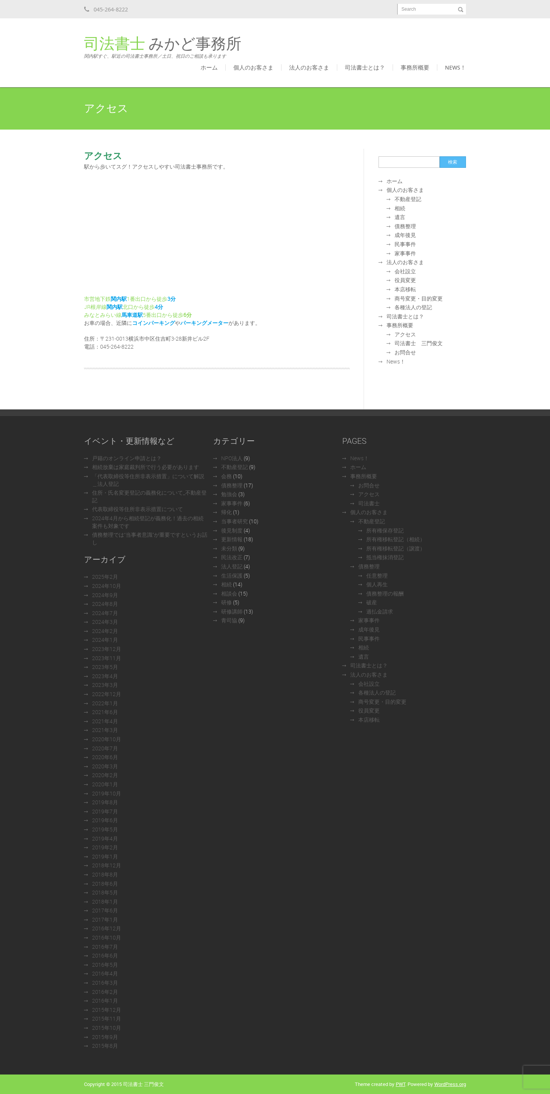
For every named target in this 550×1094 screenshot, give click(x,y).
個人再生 (377, 584)
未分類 (229, 548)
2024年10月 (106, 585)
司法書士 (369, 503)
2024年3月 (105, 621)
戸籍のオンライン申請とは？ (127, 458)
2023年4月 (105, 676)
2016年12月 (106, 928)
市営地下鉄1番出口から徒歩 (130, 298)
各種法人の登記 (413, 307)
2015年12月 (106, 1009)
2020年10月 (106, 739)
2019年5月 (105, 829)
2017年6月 (105, 910)
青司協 (229, 620)
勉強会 (229, 494)
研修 (226, 602)
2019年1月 (105, 856)
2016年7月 (105, 946)
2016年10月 (106, 937)
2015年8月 (105, 1045)
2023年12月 (106, 649)
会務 (226, 476)
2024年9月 (105, 595)
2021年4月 (105, 721)
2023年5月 (105, 666)
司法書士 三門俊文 (419, 343)
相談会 (229, 593)
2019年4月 (105, 838)
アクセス (405, 334)
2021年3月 (105, 730)
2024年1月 (105, 639)
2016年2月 (105, 991)
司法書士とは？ (365, 67)
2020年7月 (105, 748)
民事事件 (405, 244)
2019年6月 (105, 820)
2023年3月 (105, 684)
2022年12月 (106, 694)
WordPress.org (450, 1084)
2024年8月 (105, 603)
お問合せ (405, 352)
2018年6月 (105, 883)
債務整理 (405, 226)
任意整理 (377, 575)
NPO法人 (232, 458)
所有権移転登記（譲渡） (395, 548)
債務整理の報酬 (385, 593)
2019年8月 (105, 802)
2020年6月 (105, 757)
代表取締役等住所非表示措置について (137, 509)
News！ (455, 67)
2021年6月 (105, 712)
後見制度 (232, 530)
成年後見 (405, 235)
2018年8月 (105, 874)
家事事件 (405, 253)
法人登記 (232, 566)
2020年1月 (105, 784)
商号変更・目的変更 (419, 298)
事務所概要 (415, 67)
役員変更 (405, 280)
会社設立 (405, 271)
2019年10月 (106, 793)
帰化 (226, 512)
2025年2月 (105, 576)
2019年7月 (105, 811)
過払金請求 (379, 611)
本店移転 (405, 289)
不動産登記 (408, 199)
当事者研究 (234, 521)
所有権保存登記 (385, 530)
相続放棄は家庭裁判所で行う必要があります (145, 467)
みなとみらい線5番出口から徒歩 (133, 314)
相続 (400, 208)
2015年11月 (106, 1018)
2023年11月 (106, 658)
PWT (400, 1084)
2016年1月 (105, 1000)
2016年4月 (105, 973)
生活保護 (232, 575)
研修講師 (232, 611)
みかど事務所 (162, 47)
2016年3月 (105, 982)
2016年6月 (105, 955)
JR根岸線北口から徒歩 (119, 306)
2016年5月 (105, 964)
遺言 (400, 217)
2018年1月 (105, 901)
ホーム (209, 67)
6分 (187, 314)
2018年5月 (105, 892)
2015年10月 (106, 1027)
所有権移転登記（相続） (395, 539)
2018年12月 (106, 865)
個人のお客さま (253, 67)
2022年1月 (105, 703)
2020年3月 (105, 766)
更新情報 (232, 539)
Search (408, 9)
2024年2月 (105, 631)
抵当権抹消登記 (385, 557)
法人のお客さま (309, 67)
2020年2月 (105, 775)
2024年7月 (105, 613)
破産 (371, 602)
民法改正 (232, 557)
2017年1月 (105, 919)
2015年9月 (105, 1036)
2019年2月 (105, 847)
